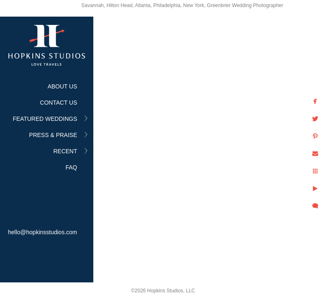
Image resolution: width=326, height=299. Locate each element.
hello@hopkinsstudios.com (42, 232)
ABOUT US (62, 86)
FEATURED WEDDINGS (45, 118)
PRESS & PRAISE (53, 135)
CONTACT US (58, 102)
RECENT (65, 151)
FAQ (71, 167)
